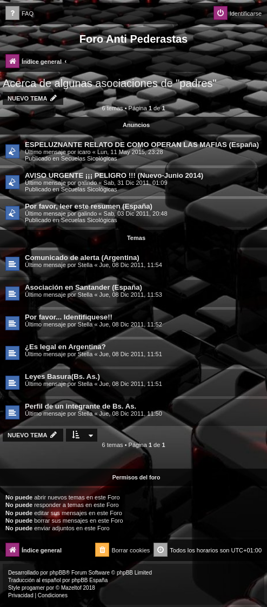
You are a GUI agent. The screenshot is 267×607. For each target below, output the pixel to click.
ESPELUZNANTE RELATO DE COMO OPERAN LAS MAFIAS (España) (142, 145)
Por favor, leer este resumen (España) (88, 206)
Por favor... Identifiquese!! (68, 317)
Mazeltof (71, 588)
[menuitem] (19, 14)
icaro (84, 152)
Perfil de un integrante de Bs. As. (80, 406)
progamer (33, 588)
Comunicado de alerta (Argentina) (82, 258)
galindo (87, 182)
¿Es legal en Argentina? (65, 347)
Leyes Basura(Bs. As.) (62, 376)
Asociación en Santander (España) (83, 287)
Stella (85, 265)
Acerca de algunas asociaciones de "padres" (110, 83)
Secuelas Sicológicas (89, 158)
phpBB (58, 573)
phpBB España (89, 580)
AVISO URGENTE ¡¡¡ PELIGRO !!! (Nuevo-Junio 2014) (114, 175)
